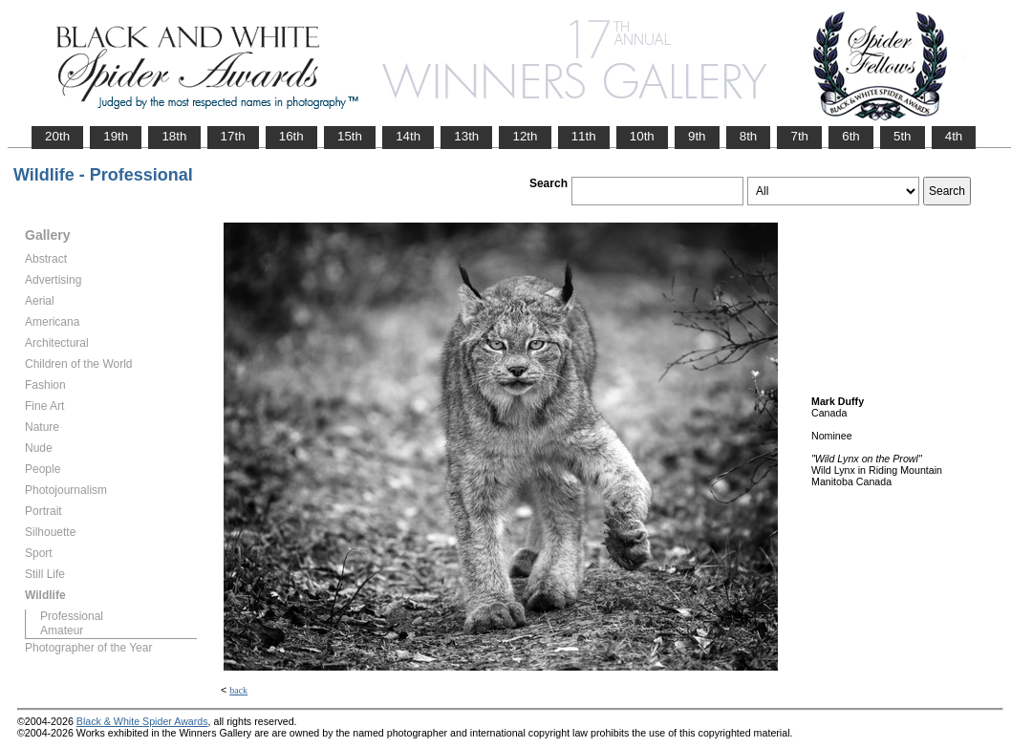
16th (291, 136)
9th (697, 136)
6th (851, 136)
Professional (71, 616)
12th (525, 136)
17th (233, 136)
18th (174, 136)
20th (57, 136)
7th (799, 136)
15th (350, 136)
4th (954, 136)
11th (584, 136)
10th (642, 136)
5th (902, 136)
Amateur (61, 630)
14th (408, 136)
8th (748, 136)
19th (116, 136)
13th (466, 136)
